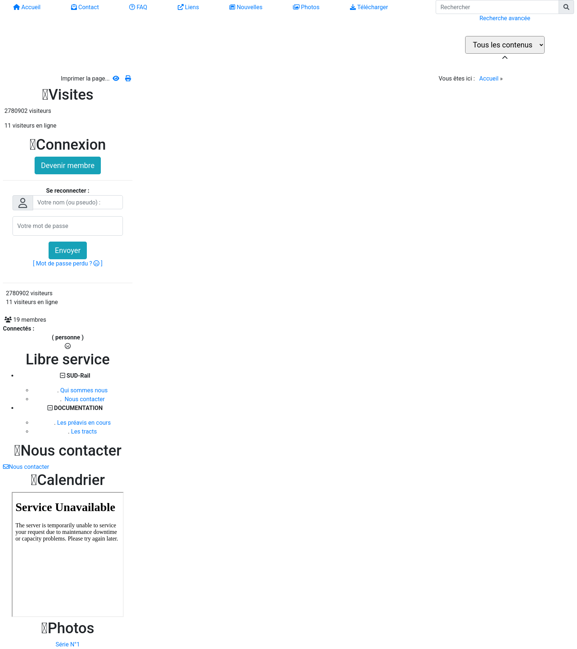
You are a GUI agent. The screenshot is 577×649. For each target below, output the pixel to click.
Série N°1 (68, 644)
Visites (67, 94)
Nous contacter (84, 399)
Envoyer (68, 250)
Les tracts (84, 431)
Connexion (67, 144)
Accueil (489, 78)
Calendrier (68, 480)
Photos (67, 628)
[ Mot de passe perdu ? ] (68, 263)
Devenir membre (68, 165)
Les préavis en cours (84, 422)
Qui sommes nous (84, 390)
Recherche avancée (504, 18)
